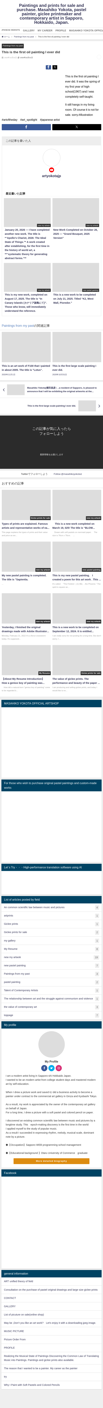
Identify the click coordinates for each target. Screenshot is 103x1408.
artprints (51, 916)
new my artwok (51, 957)
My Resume (51, 949)
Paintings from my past (13, 46)
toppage (51, 1015)
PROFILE (9, 1347)
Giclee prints (51, 924)
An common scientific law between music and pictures (51, 907)
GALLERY (9, 1306)
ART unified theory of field (18, 1281)
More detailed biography (51, 1161)
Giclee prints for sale (51, 932)
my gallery (51, 941)
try (5, 1376)
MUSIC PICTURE (14, 1331)
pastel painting (51, 982)
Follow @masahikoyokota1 (68, 474)
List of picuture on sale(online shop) (24, 1314)
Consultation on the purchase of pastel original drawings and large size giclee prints (51, 1290)
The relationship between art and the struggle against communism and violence (51, 999)
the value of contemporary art (51, 1007)
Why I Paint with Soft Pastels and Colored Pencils (32, 1385)
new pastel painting (51, 966)
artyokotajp (51, 176)
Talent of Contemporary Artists (51, 990)
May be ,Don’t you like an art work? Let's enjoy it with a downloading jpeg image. (50, 1323)
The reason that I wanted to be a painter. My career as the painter (40, 1368)
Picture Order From (15, 1339)
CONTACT (10, 1298)
